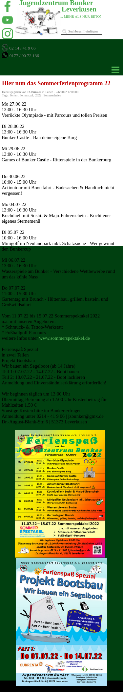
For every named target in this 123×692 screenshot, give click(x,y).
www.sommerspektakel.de (64, 338)
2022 (38, 95)
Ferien (13, 95)
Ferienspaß (26, 95)
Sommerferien (52, 95)
